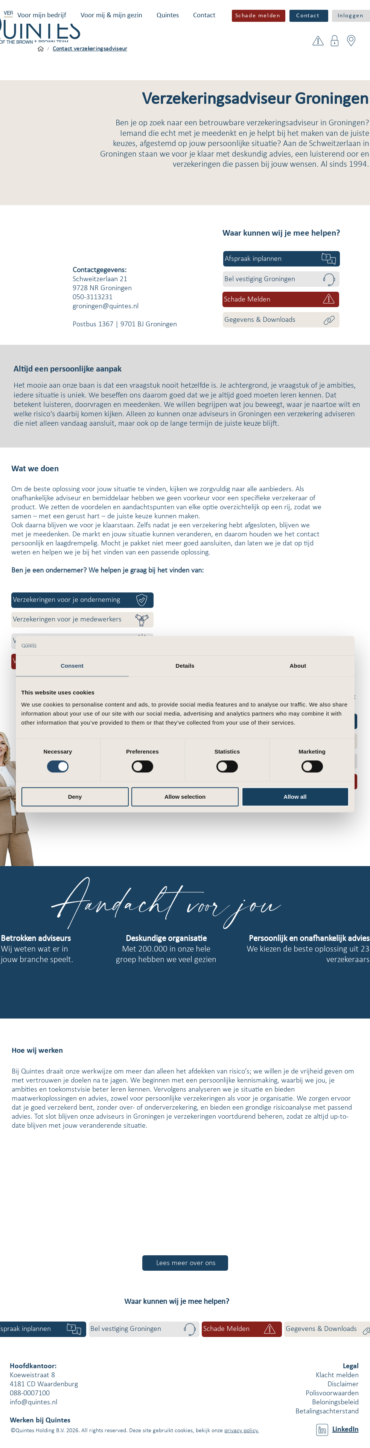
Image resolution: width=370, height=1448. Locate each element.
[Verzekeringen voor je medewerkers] (82, 619)
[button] (42, 16)
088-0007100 (30, 1393)
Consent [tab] (72, 665)
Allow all (295, 796)
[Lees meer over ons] (185, 1263)
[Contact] (308, 16)
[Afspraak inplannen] (281, 258)
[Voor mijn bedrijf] (40, 49)
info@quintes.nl (33, 1402)
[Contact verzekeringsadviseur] (90, 49)
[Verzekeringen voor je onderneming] (82, 600)
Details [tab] (185, 665)
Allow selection (185, 796)
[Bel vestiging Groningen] (281, 279)
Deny (75, 796)
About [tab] (298, 665)
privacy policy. (241, 1431)
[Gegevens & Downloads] (281, 319)
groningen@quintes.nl (106, 306)
